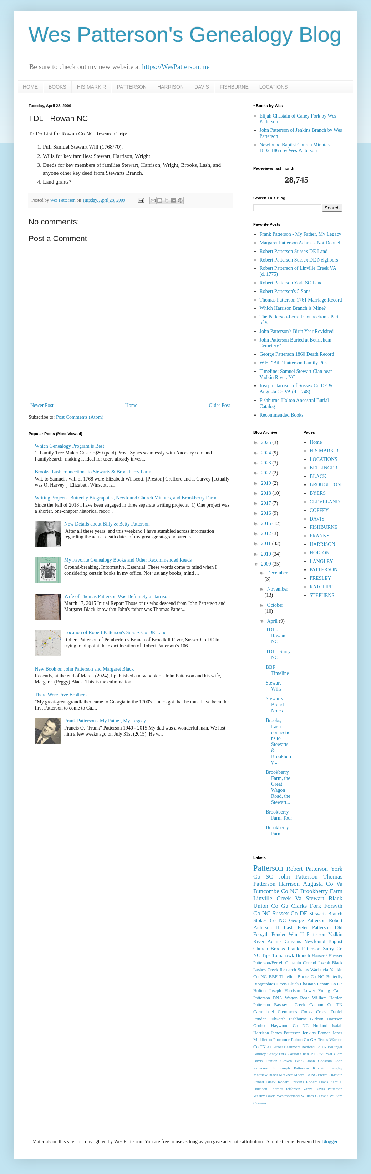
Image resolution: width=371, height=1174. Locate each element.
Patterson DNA (267, 997)
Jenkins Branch (316, 1032)
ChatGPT (307, 1053)
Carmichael (263, 1011)
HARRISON (170, 87)
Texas (323, 1039)
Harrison (289, 883)
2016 (267, 513)
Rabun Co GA (303, 1039)
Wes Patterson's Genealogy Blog (185, 34)
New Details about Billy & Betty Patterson (107, 524)
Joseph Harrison (284, 990)
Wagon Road (297, 997)
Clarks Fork (306, 905)
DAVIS (201, 87)
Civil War (324, 1053)
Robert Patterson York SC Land (291, 282)
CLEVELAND (325, 501)
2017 (267, 503)
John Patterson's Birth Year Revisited (297, 331)
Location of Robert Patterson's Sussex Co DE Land (115, 632)
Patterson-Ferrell (268, 962)
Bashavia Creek (289, 1004)
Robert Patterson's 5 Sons (285, 291)
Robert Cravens (291, 1082)
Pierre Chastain (330, 1075)
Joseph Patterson (294, 1068)
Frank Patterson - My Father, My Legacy (105, 720)
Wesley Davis (264, 1096)
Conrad (309, 962)
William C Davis (315, 1096)
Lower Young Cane (323, 990)
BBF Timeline (277, 670)
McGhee (286, 1075)
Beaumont (292, 1047)
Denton (272, 1061)
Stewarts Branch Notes (275, 704)
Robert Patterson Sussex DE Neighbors (299, 260)
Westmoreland (288, 1096)
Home (131, 405)
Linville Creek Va (277, 898)
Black (335, 898)
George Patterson (307, 920)
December (277, 573)
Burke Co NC (311, 976)
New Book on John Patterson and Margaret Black (84, 669)
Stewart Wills (274, 686)
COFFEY (319, 510)
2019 (267, 483)
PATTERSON (132, 87)
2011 (266, 543)
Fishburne (298, 1018)
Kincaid (319, 1068)
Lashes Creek (265, 969)
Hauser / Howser (327, 955)
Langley (335, 1068)
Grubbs (259, 1025)
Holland (320, 1025)
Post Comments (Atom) (79, 417)
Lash (288, 927)
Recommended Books (282, 415)
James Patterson (285, 1032)
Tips (266, 955)
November (277, 589)
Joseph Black (330, 962)
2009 (267, 564)
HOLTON (320, 553)
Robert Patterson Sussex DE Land (294, 251)
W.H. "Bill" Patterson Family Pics (294, 362)
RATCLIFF (321, 587)
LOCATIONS (273, 87)
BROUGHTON (325, 484)
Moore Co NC (305, 1075)
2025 (267, 442)
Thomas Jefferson (285, 1088)
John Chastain (320, 1061)
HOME (30, 87)
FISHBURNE (234, 87)
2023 (267, 463)
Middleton (262, 1039)
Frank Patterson (304, 948)
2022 (267, 473)
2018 (267, 493)
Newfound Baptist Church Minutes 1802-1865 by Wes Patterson (295, 148)
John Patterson (298, 876)
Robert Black (264, 1082)
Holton (259, 990)
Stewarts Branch (325, 913)
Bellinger (334, 1047)
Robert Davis (317, 1082)
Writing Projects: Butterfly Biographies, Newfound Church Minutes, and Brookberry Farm (126, 498)
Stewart (315, 898)
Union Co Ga (270, 905)
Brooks (277, 948)
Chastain (293, 962)
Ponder (278, 934)
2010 (267, 554)
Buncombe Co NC (275, 891)
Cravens (293, 941)
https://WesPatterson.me (175, 66)
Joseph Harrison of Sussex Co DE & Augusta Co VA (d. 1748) (296, 388)
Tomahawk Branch (291, 955)
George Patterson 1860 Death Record (297, 354)
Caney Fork (276, 1053)
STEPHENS (322, 595)
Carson (293, 1053)
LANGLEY (321, 561)
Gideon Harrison (326, 1018)
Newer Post (42, 405)
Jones (337, 1032)
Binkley (259, 1053)
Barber (277, 1047)
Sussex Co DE (290, 913)
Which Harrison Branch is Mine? (293, 308)
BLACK (318, 476)
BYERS (318, 493)
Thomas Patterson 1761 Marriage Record (301, 300)
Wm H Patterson (307, 934)
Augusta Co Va (322, 883)
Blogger (329, 1141)
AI (269, 1047)
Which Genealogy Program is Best (69, 446)
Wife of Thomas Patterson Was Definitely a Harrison (117, 596)
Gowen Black (292, 1061)
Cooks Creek (314, 1011)
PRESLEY (320, 578)
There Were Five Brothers (61, 694)
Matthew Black (265, 1075)
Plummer (281, 1039)
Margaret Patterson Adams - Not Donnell (301, 242)
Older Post (219, 405)
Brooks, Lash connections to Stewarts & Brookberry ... (279, 741)
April (273, 621)
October (275, 605)
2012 (267, 533)
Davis (281, 983)
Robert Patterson (307, 868)
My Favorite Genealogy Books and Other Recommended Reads (128, 560)
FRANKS (319, 535)
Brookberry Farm (277, 830)
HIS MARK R (91, 87)
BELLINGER (323, 468)
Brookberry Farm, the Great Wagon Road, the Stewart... (278, 787)
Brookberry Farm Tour (279, 815)
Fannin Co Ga (329, 983)
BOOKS (57, 87)
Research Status (294, 969)
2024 (267, 453)
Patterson (268, 868)
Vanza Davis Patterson (322, 1088)
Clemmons (287, 1011)
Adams (275, 941)
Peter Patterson (314, 927)
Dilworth (277, 1018)
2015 (267, 523)
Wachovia (319, 969)
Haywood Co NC (290, 1025)
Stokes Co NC (269, 920)
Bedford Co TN (313, 1047)
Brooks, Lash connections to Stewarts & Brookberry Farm (93, 471)
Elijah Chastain (302, 983)
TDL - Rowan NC (275, 636)
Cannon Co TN (325, 1004)
